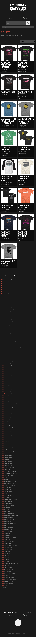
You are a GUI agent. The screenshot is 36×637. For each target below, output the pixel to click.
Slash (5, 509)
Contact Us (10, 18)
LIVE (5, 449)
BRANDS (4, 281)
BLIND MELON (7, 331)
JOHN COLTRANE (8, 427)
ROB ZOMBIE (7, 503)
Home (2, 35)
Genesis (6, 395)
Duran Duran (7, 365)
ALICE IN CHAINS (8, 309)
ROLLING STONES (8, 505)
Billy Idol (6, 323)
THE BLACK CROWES (9, 537)
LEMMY (6, 445)
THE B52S (6, 533)
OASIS (5, 479)
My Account (28, 15)
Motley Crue (7, 463)
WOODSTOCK (7, 583)
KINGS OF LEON (7, 439)
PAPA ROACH (7, 487)
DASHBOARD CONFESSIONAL (11, 355)
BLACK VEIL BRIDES (8, 329)
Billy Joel (6, 325)
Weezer (6, 575)
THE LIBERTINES (7, 543)
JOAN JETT (6, 425)
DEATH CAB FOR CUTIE (9, 359)
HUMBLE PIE (7, 405)
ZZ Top (5, 585)
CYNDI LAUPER (7, 353)
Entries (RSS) (10, 633)
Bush (5, 337)
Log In (17, 15)
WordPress (30, 632)
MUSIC (11, 35)
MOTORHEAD (7, 465)
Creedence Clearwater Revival (12, 347)
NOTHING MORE (8, 475)
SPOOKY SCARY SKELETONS (10, 515)
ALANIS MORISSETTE (9, 305)
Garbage (17, 35)
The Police (7, 547)
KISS (5, 441)
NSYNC (5, 477)
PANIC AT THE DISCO (8, 485)
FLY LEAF (6, 385)
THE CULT (6, 539)
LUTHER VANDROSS (8, 451)
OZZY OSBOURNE (8, 483)
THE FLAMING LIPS (8, 541)
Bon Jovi (6, 333)
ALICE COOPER (7, 307)
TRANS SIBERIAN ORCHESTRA (11, 563)
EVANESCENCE (7, 375)
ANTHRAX (6, 311)
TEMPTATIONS (7, 531)
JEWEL (5, 421)
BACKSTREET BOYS (8, 315)
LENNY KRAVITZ (7, 447)
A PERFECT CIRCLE (8, 299)
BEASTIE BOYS (7, 321)
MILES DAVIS (7, 457)
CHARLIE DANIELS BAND (9, 341)
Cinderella (7, 345)
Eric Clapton (7, 371)
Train (5, 561)
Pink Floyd (7, 491)
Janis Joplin (7, 417)
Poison (6, 493)
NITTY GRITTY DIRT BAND (10, 473)
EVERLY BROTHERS (8, 377)
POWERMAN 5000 (8, 495)
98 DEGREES (7, 297)
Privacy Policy (25, 633)
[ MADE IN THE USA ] (7, 279)
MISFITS (6, 459)
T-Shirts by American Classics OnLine (11, 632)
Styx (5, 525)
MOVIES (4, 291)
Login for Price (5, 71)
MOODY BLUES (7, 461)
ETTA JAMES (7, 373)
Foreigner (7, 389)
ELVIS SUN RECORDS (8, 367)
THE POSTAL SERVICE (9, 549)
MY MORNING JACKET (9, 467)
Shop (22, 15)
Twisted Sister (7, 565)
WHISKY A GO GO (8, 577)
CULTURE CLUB (7, 351)
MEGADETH (7, 455)
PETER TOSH (7, 489)
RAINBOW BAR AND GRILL (10, 499)
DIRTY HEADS (7, 363)
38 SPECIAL (6, 295)
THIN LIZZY (6, 553)
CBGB (5, 339)
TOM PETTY (6, 557)
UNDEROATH (7, 567)
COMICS (4, 283)
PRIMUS (6, 497)
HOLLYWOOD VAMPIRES (9, 403)
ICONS (3, 289)
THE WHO (6, 551)
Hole (5, 401)
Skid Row (6, 507)
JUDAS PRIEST (7, 435)
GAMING (4, 287)
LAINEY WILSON (7, 443)
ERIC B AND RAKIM (8, 369)
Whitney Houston (9, 579)
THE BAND (6, 535)
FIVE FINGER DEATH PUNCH (10, 383)
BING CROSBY (7, 327)
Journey (6, 431)
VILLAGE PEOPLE (8, 569)
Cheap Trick (7, 343)
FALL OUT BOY (7, 379)
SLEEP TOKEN (7, 511)
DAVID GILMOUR (8, 357)
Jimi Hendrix (7, 423)
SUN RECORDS (7, 527)
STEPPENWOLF (7, 517)
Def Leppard (7, 361)
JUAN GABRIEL (7, 433)
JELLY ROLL (6, 419)
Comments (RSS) (18, 633)
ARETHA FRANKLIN (8, 313)
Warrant (6, 571)
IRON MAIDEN (7, 411)
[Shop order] (27, 41)
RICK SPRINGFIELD (8, 501)
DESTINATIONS (5, 285)
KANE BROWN (7, 437)
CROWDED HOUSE (8, 349)
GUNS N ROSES (7, 399)
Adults (8, 393)
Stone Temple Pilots (9, 523)
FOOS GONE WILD (8, 387)
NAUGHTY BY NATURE (9, 469)
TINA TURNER (7, 555)
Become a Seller (8, 15)
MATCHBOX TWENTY (9, 453)
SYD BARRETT (7, 529)
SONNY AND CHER (8, 513)
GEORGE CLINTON (8, 397)
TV (3, 587)
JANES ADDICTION (8, 415)
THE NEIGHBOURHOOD (9, 545)
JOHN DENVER (7, 429)
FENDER (6, 381)
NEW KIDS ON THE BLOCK (10, 471)
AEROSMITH (7, 303)
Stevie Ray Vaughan (9, 519)
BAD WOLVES (7, 319)
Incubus (6, 409)
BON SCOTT (7, 335)
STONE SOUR (7, 521)
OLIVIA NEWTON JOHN (9, 481)
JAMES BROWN (7, 413)
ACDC (5, 301)
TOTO (5, 559)
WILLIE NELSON (7, 581)
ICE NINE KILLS (7, 407)
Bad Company (7, 317)
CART (22, 18)
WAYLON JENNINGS (8, 573)
